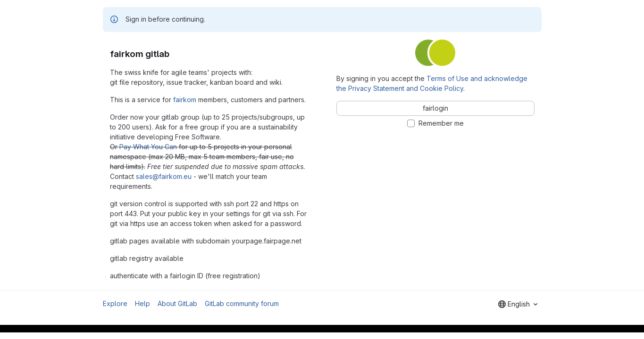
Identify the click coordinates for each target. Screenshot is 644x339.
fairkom (184, 100)
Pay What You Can (148, 147)
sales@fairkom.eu (164, 176)
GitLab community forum (242, 303)
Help (142, 303)
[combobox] (518, 304)
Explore (115, 303)
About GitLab (177, 303)
